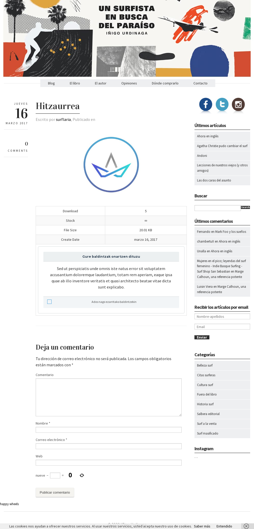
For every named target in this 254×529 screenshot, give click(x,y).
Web (39, 456)
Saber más (202, 526)
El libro (75, 83)
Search (245, 207)
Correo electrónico (51, 439)
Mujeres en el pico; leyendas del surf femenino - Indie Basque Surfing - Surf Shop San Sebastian (221, 266)
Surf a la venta (207, 423)
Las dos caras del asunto (214, 180)
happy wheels (9, 504)
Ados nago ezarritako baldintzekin (91, 302)
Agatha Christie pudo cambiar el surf (222, 146)
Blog (51, 83)
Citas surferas (206, 375)
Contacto (200, 83)
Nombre (43, 423)
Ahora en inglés (207, 136)
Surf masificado (207, 433)
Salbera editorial (208, 414)
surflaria (63, 119)
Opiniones (129, 83)
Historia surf (205, 404)
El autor (100, 83)
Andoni (202, 155)
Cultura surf (205, 385)
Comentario (45, 374)
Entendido (224, 526)
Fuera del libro (207, 394)
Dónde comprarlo (165, 83)
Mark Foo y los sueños (230, 231)
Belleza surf (204, 365)
